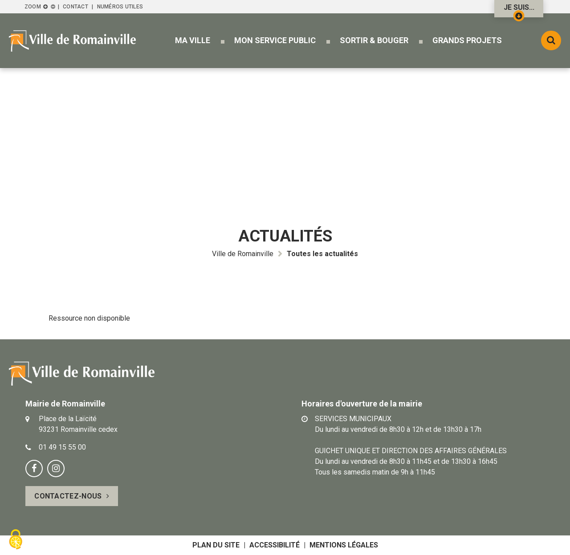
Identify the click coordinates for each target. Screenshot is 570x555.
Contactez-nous (68, 496)
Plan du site (216, 545)
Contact (75, 7)
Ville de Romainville (242, 253)
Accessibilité (274, 545)
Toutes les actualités (322, 253)
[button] (192, 40)
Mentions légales (343, 545)
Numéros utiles (120, 7)
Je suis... (519, 10)
